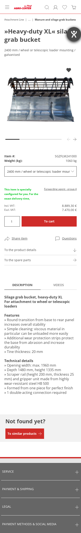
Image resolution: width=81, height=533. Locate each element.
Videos (58, 285)
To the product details (20, 250)
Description (22, 285)
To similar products (22, 434)
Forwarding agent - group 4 (60, 189)
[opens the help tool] (74, 34)
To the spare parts (17, 260)
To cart (49, 221)
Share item (19, 238)
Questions (69, 238)
